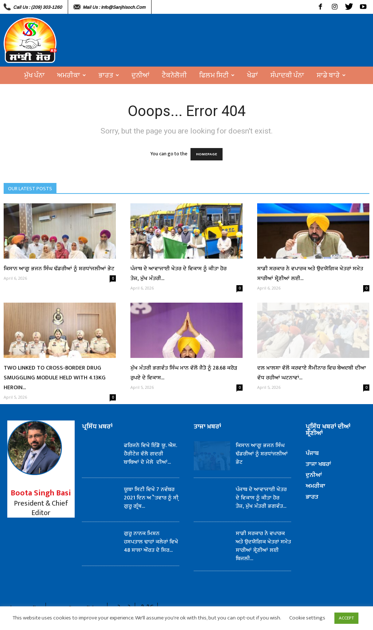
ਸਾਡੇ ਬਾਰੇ (331, 75)
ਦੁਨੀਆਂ (140, 75)
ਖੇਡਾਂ (252, 75)
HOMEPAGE (206, 154)
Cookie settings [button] (307, 617)
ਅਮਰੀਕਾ (71, 75)
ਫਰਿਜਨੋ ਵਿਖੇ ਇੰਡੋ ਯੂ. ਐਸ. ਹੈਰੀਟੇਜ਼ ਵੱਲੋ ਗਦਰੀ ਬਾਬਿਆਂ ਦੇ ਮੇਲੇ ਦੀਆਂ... (150, 453)
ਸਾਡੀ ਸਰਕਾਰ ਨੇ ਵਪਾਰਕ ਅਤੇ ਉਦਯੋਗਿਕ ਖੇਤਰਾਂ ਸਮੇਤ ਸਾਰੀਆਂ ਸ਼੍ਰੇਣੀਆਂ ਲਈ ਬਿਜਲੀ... (263, 546)
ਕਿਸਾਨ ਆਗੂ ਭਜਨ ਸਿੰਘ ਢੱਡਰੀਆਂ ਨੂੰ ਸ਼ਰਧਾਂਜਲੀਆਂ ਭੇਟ (59, 269)
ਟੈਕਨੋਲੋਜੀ (174, 75)
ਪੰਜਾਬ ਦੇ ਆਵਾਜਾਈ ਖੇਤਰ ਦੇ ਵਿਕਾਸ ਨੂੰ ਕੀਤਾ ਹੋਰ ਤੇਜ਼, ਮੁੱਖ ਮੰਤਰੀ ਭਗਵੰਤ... (261, 498)
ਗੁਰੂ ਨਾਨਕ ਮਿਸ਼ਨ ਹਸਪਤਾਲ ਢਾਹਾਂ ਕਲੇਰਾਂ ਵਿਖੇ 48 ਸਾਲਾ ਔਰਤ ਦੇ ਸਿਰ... (151, 542)
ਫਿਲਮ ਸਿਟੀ (217, 75)
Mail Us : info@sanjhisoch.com (114, 7)
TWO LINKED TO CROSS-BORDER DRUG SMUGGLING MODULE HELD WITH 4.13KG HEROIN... (55, 377)
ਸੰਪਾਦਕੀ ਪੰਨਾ (287, 75)
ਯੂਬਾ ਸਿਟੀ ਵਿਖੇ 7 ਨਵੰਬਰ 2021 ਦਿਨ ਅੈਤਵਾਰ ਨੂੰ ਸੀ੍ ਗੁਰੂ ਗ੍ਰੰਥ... (151, 498)
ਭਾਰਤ (108, 75)
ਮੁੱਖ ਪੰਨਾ (34, 75)
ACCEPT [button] (346, 618)
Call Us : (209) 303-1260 (37, 7)
